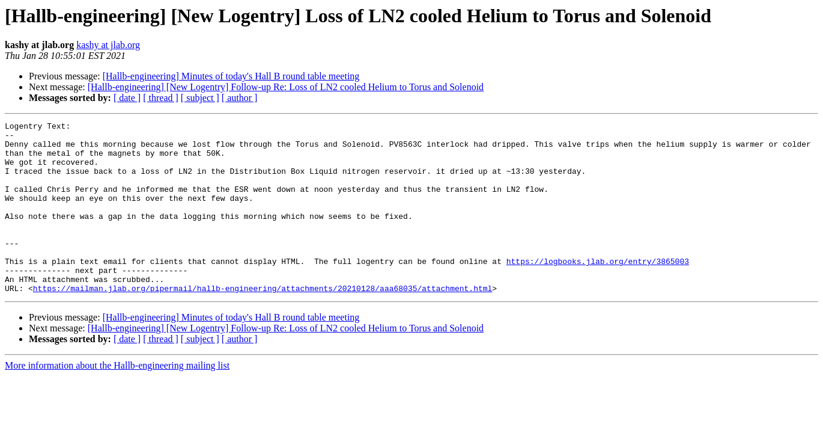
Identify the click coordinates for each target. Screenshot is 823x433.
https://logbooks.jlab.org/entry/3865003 (597, 289)
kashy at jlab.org (108, 45)
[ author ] (240, 98)
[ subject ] (200, 98)
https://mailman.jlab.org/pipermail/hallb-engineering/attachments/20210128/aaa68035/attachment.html (262, 322)
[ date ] (127, 98)
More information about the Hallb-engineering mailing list (117, 400)
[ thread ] (160, 98)
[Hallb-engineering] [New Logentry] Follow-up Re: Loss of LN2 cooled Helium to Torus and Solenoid (286, 87)
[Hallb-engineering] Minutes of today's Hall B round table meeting (231, 76)
